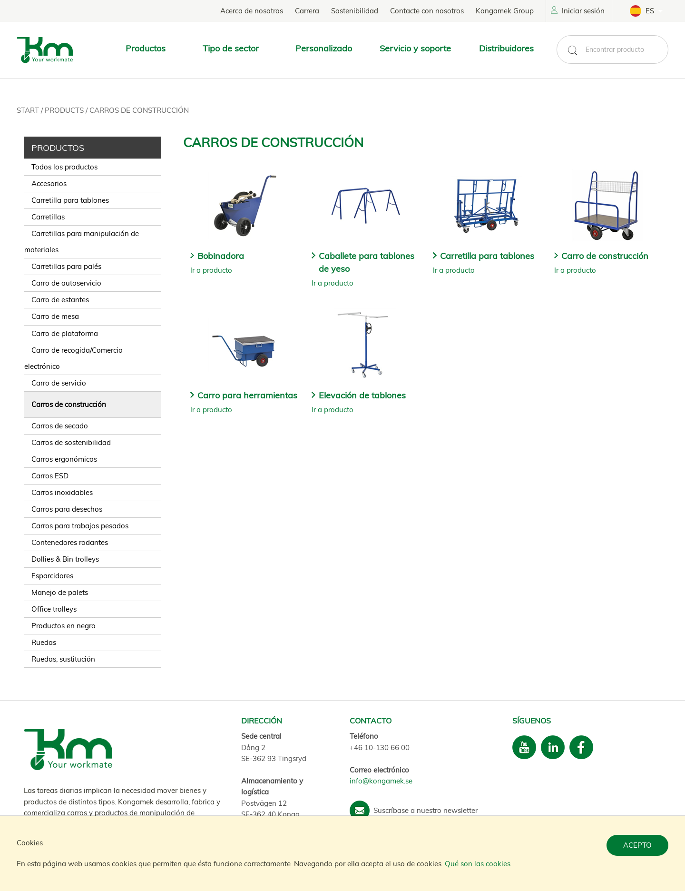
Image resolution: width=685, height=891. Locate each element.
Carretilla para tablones (487, 255)
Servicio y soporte (415, 48)
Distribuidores (506, 48)
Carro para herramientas (247, 395)
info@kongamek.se (381, 780)
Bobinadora (220, 255)
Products (65, 110)
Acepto (637, 845)
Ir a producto (211, 270)
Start (29, 110)
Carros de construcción (139, 110)
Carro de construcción (604, 255)
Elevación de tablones (362, 395)
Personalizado (323, 48)
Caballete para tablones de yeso (366, 262)
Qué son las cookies (477, 863)
